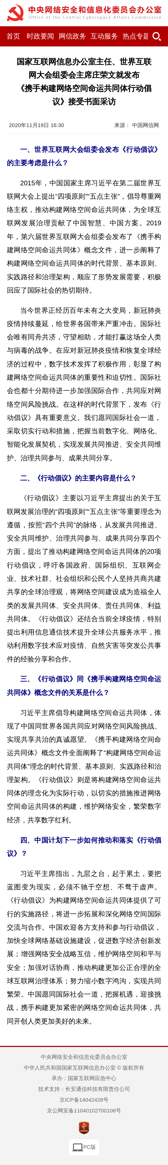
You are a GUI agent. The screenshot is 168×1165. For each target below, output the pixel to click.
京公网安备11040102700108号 (84, 1111)
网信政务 (72, 36)
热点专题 (136, 36)
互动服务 (104, 36)
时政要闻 (40, 36)
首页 (13, 36)
